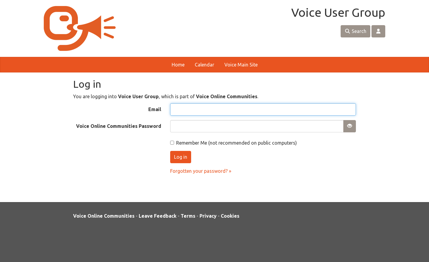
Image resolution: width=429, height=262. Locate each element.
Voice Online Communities (104, 216)
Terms (188, 216)
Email (154, 109)
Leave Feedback (157, 216)
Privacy (208, 216)
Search (355, 31)
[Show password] (349, 126)
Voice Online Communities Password (118, 126)
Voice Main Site (241, 64)
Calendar (204, 64)
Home (178, 64)
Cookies (230, 216)
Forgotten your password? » (200, 171)
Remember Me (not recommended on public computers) (233, 143)
